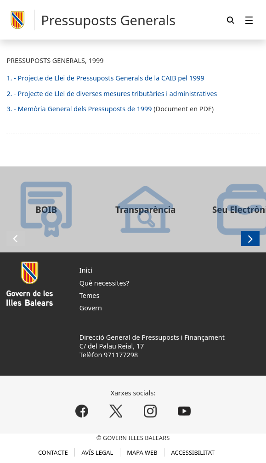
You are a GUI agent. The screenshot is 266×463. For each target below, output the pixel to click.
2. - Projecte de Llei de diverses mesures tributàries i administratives (111, 93)
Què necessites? (104, 283)
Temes (89, 295)
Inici (85, 270)
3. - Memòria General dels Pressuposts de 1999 (79, 108)
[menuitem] (249, 20)
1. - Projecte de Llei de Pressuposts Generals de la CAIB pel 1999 (105, 78)
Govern (90, 307)
